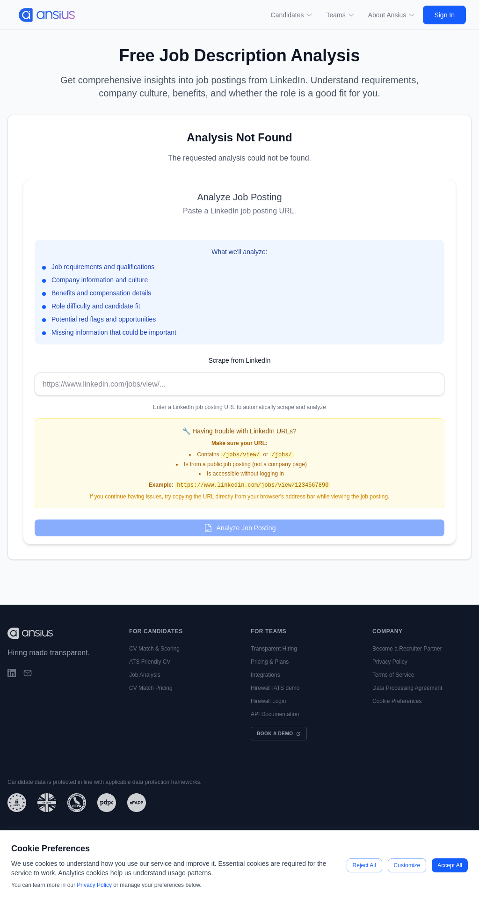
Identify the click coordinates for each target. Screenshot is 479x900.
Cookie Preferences (396, 701)
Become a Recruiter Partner (407, 648)
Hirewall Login (268, 701)
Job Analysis (144, 675)
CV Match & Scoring (154, 648)
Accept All (449, 865)
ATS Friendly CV (149, 662)
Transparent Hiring (274, 648)
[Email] (27, 673)
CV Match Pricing (151, 688)
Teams (340, 15)
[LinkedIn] (11, 673)
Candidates (292, 15)
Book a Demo (279, 733)
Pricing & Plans (270, 662)
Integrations (265, 675)
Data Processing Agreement (407, 688)
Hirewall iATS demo (275, 688)
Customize (407, 865)
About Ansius (392, 15)
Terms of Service (393, 675)
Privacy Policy (389, 662)
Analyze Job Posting (239, 528)
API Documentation (275, 714)
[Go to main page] (43, 14)
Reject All (364, 865)
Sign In (444, 15)
